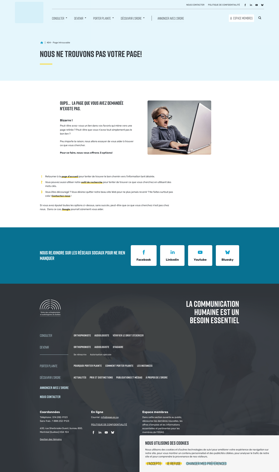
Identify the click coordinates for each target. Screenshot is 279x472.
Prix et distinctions (101, 377)
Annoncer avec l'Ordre (170, 18)
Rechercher (260, 18)
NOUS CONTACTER (50, 397)
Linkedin (172, 255)
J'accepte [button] (154, 463)
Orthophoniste (82, 335)
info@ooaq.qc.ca (110, 417)
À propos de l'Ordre (157, 377)
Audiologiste (101, 335)
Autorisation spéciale (100, 354)
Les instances (144, 365)
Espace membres (243, 18)
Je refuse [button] (174, 463)
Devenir (78, 18)
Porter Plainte (102, 18)
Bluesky (227, 255)
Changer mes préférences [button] (206, 463)
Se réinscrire (80, 354)
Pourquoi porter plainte (88, 365)
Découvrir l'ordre (131, 18)
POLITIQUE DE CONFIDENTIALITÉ (109, 424)
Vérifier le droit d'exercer (128, 335)
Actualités (80, 377)
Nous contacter (195, 5)
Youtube (200, 255)
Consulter (58, 18)
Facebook (143, 255)
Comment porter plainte (119, 365)
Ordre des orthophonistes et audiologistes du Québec (29, 12)
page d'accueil (70, 176)
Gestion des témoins (51, 439)
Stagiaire (118, 347)
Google (66, 209)
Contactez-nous (61, 196)
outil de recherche (91, 182)
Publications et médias (129, 377)
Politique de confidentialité (224, 5)
